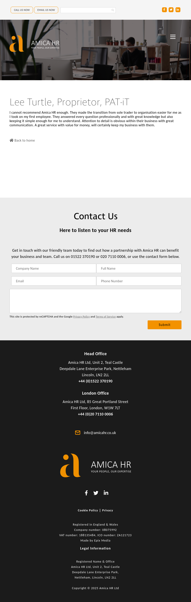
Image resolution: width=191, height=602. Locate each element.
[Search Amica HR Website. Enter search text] (88, 10)
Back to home (22, 140)
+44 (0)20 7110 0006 (95, 414)
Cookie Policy (88, 510)
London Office (95, 393)
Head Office (95, 353)
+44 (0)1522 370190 (95, 381)
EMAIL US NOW (46, 10)
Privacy (107, 510)
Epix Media (102, 540)
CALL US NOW (22, 10)
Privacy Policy (81, 316)
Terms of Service (106, 316)
